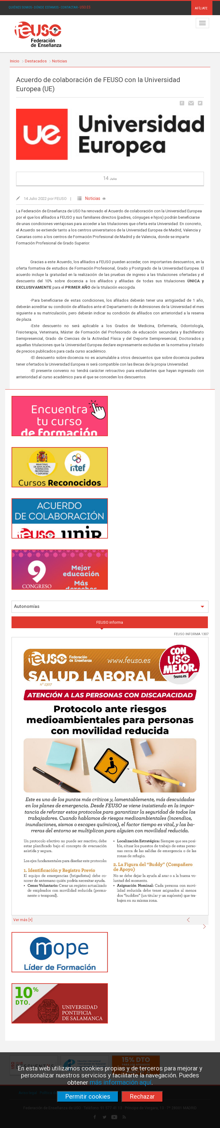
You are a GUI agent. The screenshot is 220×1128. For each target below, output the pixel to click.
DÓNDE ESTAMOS (46, 7)
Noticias (59, 61)
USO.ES (85, 7)
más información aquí (121, 1082)
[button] (189, 918)
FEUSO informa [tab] (109, 622)
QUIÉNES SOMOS (20, 7)
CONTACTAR (69, 7)
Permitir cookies (87, 1096)
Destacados (36, 61)
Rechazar (142, 1096)
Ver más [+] (22, 920)
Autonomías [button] (109, 606)
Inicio (14, 61)
